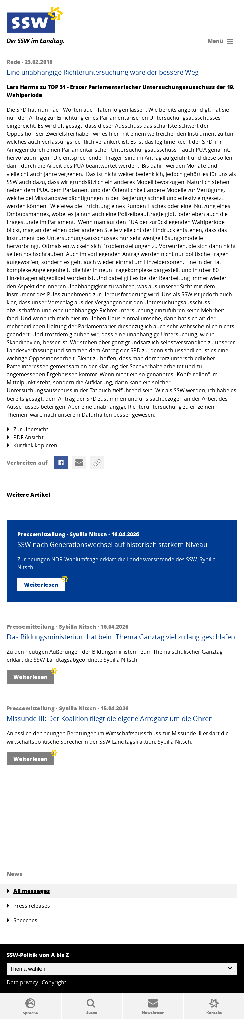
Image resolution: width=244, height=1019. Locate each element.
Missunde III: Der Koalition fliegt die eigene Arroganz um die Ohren (110, 719)
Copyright (54, 982)
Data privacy (22, 982)
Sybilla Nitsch (88, 534)
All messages (28, 891)
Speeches (22, 920)
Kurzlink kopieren (32, 445)
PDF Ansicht (25, 437)
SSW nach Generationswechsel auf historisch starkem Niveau (112, 545)
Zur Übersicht (27, 429)
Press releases (28, 906)
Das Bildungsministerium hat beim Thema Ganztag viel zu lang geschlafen (121, 637)
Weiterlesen (44, 583)
